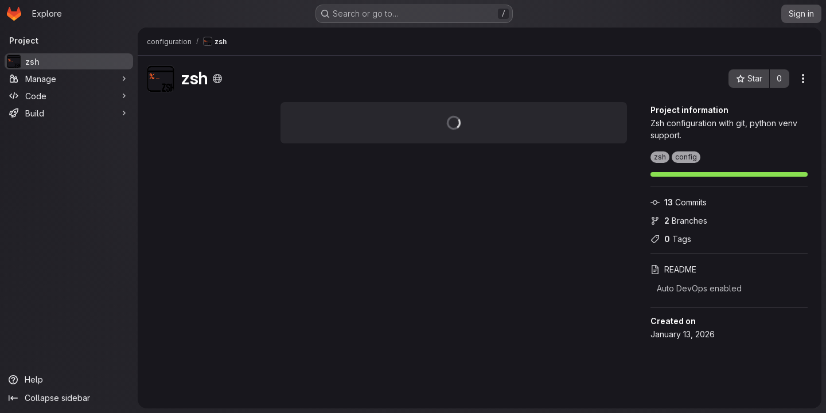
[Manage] (69, 79)
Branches (678, 220)
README (673, 269)
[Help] (69, 380)
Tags (670, 239)
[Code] (69, 96)
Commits (678, 202)
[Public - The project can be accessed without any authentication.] (217, 78)
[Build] (69, 113)
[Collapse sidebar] (69, 398)
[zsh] (69, 61)
